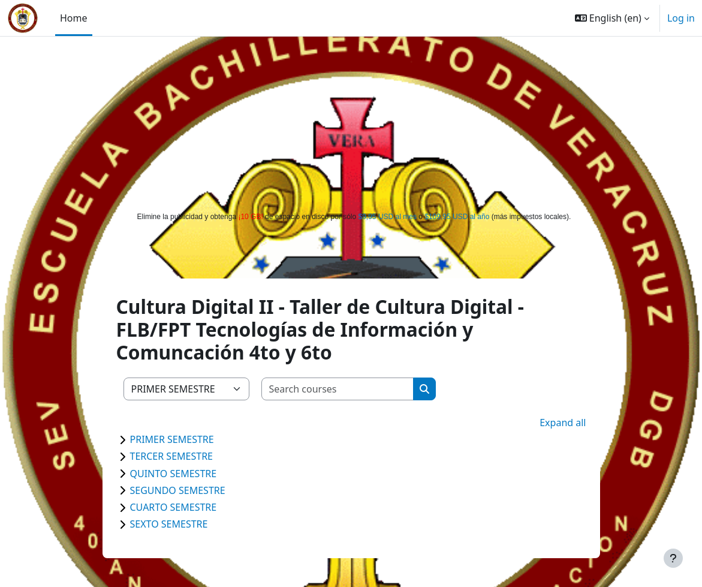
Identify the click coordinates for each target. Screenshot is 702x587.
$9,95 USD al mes (387, 216)
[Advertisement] (351, 121)
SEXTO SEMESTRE (169, 524)
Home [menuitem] (74, 18)
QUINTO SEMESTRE (173, 473)
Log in (681, 18)
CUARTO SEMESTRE (173, 507)
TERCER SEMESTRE (171, 456)
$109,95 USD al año (456, 216)
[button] (612, 18)
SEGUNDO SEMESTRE (177, 490)
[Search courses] (337, 389)
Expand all (563, 422)
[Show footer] (673, 558)
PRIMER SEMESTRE (172, 439)
